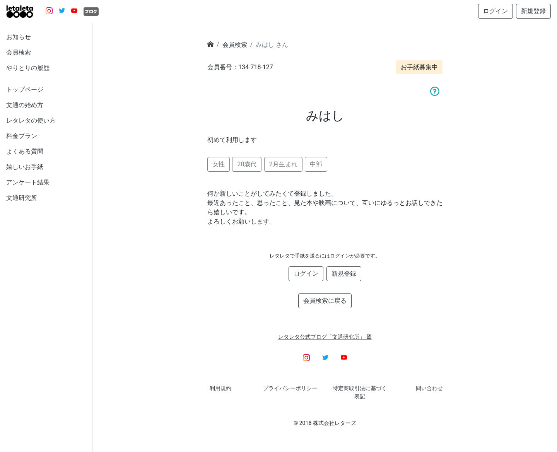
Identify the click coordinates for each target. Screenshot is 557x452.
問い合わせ (429, 388)
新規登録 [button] (533, 11)
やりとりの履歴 (28, 68)
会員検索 (18, 52)
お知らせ (18, 37)
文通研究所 (21, 197)
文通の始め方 (24, 105)
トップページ (24, 89)
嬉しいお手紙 (24, 167)
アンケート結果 (28, 182)
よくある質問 (24, 151)
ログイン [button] (495, 11)
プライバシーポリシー (290, 388)
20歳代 (246, 164)
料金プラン (21, 136)
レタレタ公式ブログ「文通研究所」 (325, 337)
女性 (218, 164)
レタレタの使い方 (31, 120)
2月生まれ (283, 164)
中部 (316, 164)
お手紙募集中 (419, 67)
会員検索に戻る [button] (325, 300)
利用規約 (220, 388)
